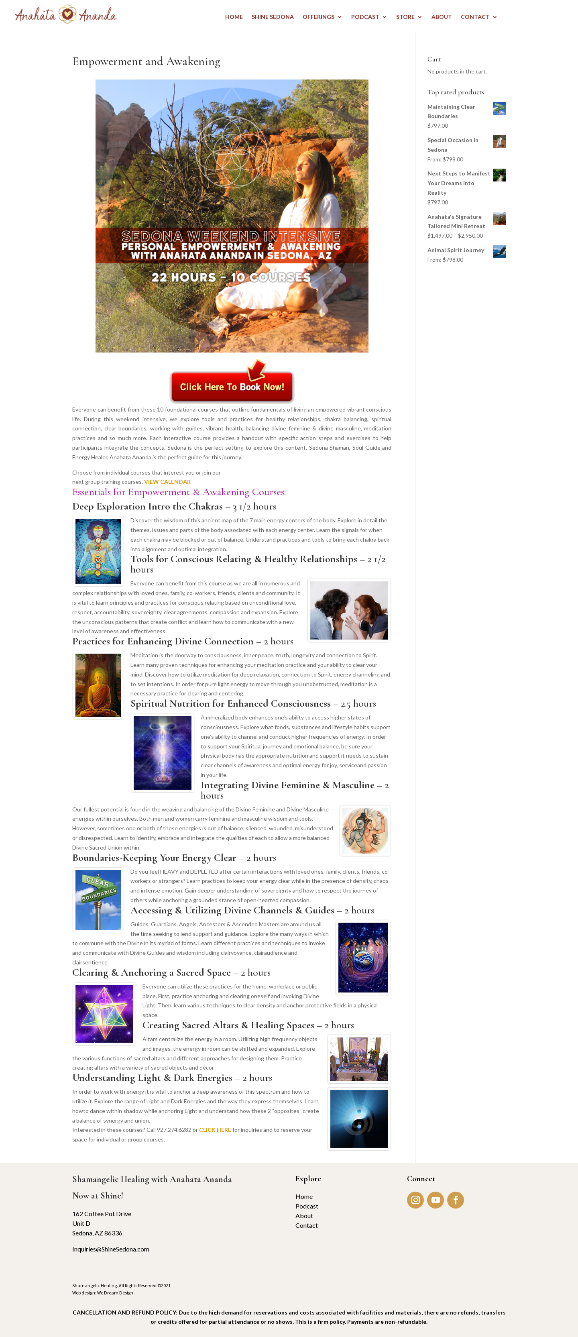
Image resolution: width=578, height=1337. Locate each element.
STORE (405, 17)
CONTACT (475, 17)
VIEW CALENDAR (167, 481)
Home (304, 1196)
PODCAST (365, 17)
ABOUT (441, 17)
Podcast (306, 1206)
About (304, 1215)
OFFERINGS (318, 17)
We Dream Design (115, 1293)
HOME (234, 17)
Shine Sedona (273, 17)
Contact (306, 1225)
